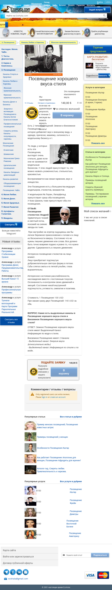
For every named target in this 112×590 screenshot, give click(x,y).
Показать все (98, 143)
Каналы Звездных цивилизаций (11, 173)
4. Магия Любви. (9, 194)
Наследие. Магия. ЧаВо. (9, 50)
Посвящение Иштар (76, 490)
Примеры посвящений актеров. (96, 181)
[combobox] (56, 15)
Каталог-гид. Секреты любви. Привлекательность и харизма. (51, 470)
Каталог (62, 5)
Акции (26, 5)
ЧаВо (54, 5)
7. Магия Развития (10, 207)
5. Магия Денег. (8, 198)
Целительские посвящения (10, 166)
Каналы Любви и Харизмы (10, 82)
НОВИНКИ (7, 5)
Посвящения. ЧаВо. (11, 190)
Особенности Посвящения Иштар (53, 447)
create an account (58, 397)
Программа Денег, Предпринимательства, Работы (12, 268)
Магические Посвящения (8, 144)
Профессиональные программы (11, 291)
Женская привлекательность (12, 89)
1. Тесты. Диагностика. (7, 57)
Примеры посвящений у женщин (52, 436)
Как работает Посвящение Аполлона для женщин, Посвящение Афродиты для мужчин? (59, 459)
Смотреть (11, 225)
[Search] (104, 15)
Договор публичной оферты (18, 563)
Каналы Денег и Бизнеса (10, 103)
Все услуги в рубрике (71, 481)
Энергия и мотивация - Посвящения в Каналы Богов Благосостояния (11, 114)
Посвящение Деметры (76, 512)
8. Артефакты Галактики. (7, 212)
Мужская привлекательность (12, 96)
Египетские (8, 150)
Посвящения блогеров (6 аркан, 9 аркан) (96, 101)
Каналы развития (10, 179)
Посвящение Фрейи (76, 501)
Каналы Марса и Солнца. (97, 176)
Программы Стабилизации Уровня (8, 254)
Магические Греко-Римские (12, 159)
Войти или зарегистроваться (18, 556)
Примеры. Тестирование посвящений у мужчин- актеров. (97, 196)
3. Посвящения (8, 70)
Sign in (44, 397)
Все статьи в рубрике (71, 416)
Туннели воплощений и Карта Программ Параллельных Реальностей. (9, 306)
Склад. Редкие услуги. (47, 5)
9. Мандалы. (7, 218)
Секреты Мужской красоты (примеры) (94, 188)
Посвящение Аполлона (91, 117)
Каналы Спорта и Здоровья (10, 75)
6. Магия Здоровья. (10, 202)
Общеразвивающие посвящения (12, 184)
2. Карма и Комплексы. (7, 64)
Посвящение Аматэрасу (75, 534)
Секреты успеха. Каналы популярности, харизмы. (11, 134)
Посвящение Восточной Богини (72, 523)
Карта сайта (9, 550)
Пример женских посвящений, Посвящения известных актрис (57, 426)
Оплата (71, 5)
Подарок (17, 5)
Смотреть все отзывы (11, 321)
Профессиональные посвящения (12, 125)
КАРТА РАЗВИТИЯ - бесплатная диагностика (98, 58)
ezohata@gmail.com (18, 578)
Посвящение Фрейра (95, 109)
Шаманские (9, 154)
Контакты (91, 5)
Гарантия (81, 5)
